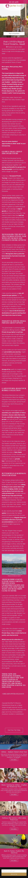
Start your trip (14, 874)
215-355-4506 (13, 2)
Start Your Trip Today (14, 730)
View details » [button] (14, 759)
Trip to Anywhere (14, 33)
